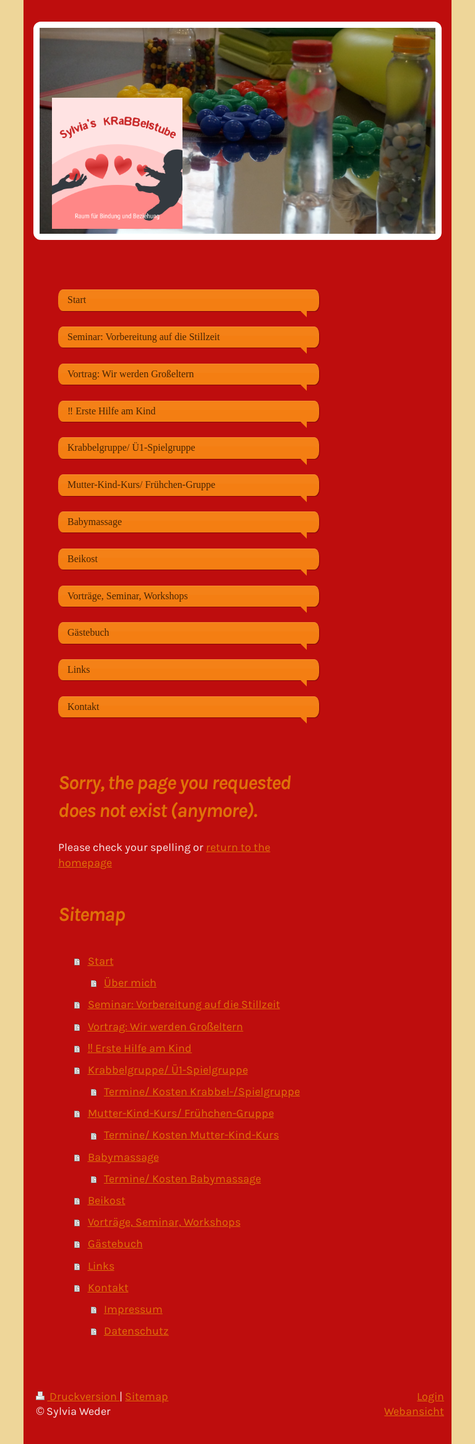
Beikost (107, 1200)
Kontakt (108, 1287)
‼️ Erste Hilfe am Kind (140, 1048)
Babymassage (123, 1157)
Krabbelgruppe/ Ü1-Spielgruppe (168, 1070)
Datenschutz (136, 1331)
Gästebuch (115, 1243)
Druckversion (77, 1396)
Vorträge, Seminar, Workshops (164, 1222)
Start (101, 961)
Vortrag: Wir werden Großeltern (166, 1026)
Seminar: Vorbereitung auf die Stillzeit (184, 1004)
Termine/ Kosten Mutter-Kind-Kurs (191, 1135)
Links (101, 1266)
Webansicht (414, 1411)
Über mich (130, 982)
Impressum (133, 1309)
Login (430, 1396)
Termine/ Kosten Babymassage (182, 1179)
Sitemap (146, 1396)
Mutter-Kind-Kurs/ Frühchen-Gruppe (181, 1113)
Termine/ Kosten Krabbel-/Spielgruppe (202, 1091)
